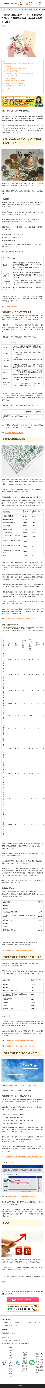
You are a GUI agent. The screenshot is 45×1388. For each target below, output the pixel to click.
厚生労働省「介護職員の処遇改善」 (14, 432)
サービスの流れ (16, 1322)
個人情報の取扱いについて (8, 1343)
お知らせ (36, 1322)
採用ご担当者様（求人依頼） (8, 1333)
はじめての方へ (5, 1322)
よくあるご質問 (27, 1322)
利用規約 (16, 1340)
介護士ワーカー (7, 9)
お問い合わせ (4, 1325)
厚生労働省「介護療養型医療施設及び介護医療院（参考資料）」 (21, 619)
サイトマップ (14, 1325)
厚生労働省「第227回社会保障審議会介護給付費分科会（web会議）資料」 (24, 1156)
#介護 (3, 26)
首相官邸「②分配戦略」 (11, 306)
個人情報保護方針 (22, 1343)
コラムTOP (15, 9)
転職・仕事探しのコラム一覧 (28, 9)
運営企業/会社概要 (6, 1340)
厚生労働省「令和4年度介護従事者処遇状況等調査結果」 (19, 950)
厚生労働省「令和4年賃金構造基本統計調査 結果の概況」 (20, 1046)
